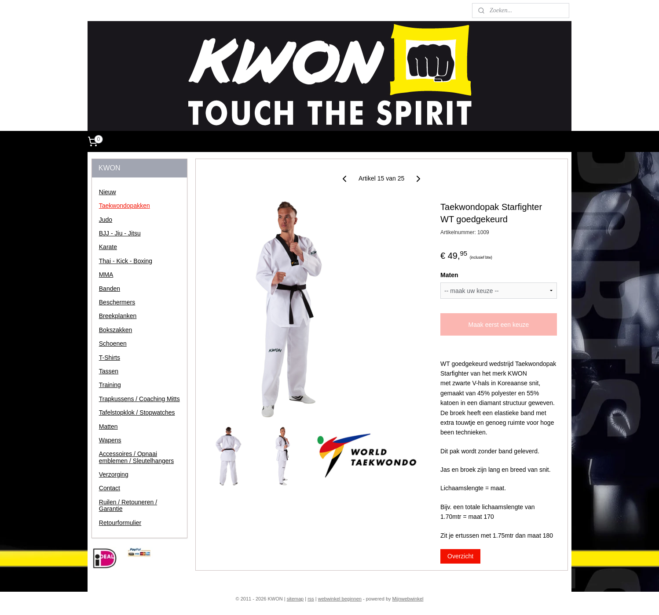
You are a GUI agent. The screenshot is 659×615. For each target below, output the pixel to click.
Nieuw (107, 191)
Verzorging (113, 474)
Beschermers (117, 302)
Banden (109, 288)
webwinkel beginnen (340, 598)
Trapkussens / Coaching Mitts (139, 398)
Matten (108, 426)
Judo (105, 219)
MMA (106, 274)
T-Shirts (109, 357)
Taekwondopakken (124, 205)
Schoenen (113, 343)
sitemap (295, 598)
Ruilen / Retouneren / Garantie (128, 505)
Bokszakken (115, 329)
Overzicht (460, 556)
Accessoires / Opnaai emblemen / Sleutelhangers (136, 457)
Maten (449, 275)
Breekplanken (118, 315)
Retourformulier (120, 522)
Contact (109, 488)
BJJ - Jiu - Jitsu (120, 233)
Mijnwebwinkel (408, 598)
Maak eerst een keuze (498, 324)
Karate (108, 246)
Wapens (110, 440)
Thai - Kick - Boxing (125, 260)
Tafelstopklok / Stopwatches (137, 412)
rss (311, 598)
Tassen (108, 371)
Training (110, 384)
